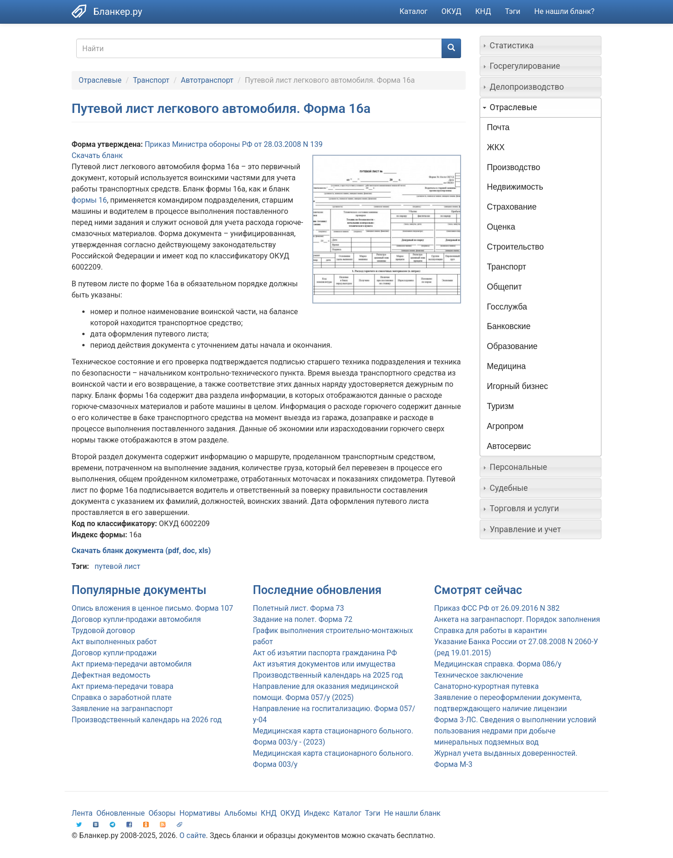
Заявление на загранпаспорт (122, 708)
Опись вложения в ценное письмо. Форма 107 (152, 608)
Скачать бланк (97, 155)
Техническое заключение (478, 675)
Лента (82, 813)
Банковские (509, 326)
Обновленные (120, 813)
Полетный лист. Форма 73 (298, 608)
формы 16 (89, 200)
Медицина (506, 366)
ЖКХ (496, 147)
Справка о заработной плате (122, 697)
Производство (514, 167)
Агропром (505, 426)
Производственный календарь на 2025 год (328, 675)
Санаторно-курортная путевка (486, 686)
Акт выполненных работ (114, 641)
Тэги (512, 11)
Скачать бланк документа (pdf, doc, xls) (141, 550)
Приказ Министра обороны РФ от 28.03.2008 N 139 (234, 144)
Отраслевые (100, 80)
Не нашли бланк (412, 813)
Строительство (515, 246)
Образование (512, 346)
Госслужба (507, 306)
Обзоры (162, 813)
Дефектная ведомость (111, 675)
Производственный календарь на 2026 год (147, 719)
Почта (498, 127)
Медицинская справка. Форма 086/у (497, 664)
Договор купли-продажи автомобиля (136, 619)
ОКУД (452, 11)
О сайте (192, 835)
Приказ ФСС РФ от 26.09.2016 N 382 (497, 608)
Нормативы (199, 813)
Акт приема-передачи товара (122, 686)
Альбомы (240, 813)
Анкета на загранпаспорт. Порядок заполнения (517, 619)
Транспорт (151, 80)
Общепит (504, 286)
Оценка (501, 226)
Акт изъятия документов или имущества (324, 664)
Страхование (512, 206)
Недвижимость (515, 186)
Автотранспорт (207, 80)
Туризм (500, 406)
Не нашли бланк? (564, 11)
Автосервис (509, 446)
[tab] (541, 45)
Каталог (414, 11)
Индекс (317, 813)
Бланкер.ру (117, 11)
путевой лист (117, 566)
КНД (483, 11)
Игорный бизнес (517, 386)
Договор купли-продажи (114, 652)
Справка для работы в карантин (490, 630)
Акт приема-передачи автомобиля (131, 664)
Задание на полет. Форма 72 (302, 619)
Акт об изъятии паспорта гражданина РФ (325, 652)
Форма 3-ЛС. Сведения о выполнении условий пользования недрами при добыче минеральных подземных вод (515, 730)
